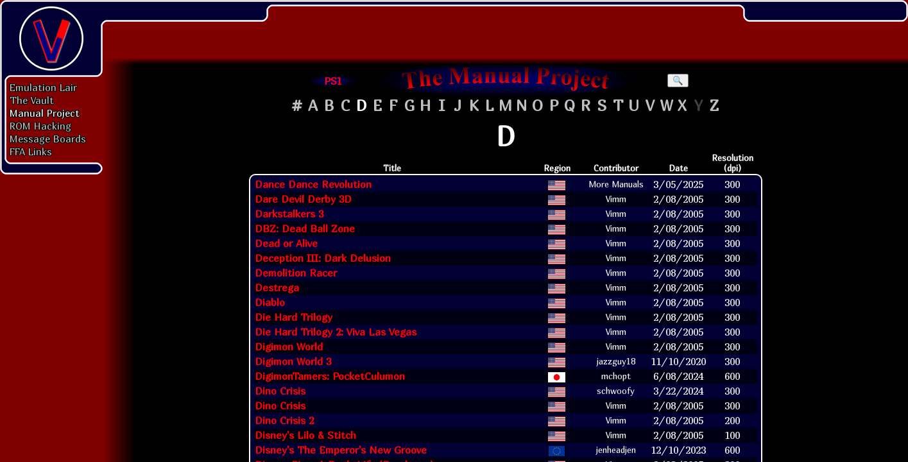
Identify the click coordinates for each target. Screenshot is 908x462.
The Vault (32, 100)
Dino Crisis (280, 390)
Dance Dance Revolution (313, 184)
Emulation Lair (43, 87)
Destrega (277, 287)
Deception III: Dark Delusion (323, 258)
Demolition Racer (296, 272)
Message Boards (48, 138)
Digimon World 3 (293, 361)
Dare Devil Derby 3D (303, 199)
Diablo (270, 302)
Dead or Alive (286, 243)
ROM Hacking (40, 126)
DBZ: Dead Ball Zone (305, 228)
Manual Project (45, 113)
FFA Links (31, 151)
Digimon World (289, 346)
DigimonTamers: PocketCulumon (330, 376)
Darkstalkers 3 (289, 213)
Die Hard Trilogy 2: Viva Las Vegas (335, 331)
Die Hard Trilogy (293, 317)
